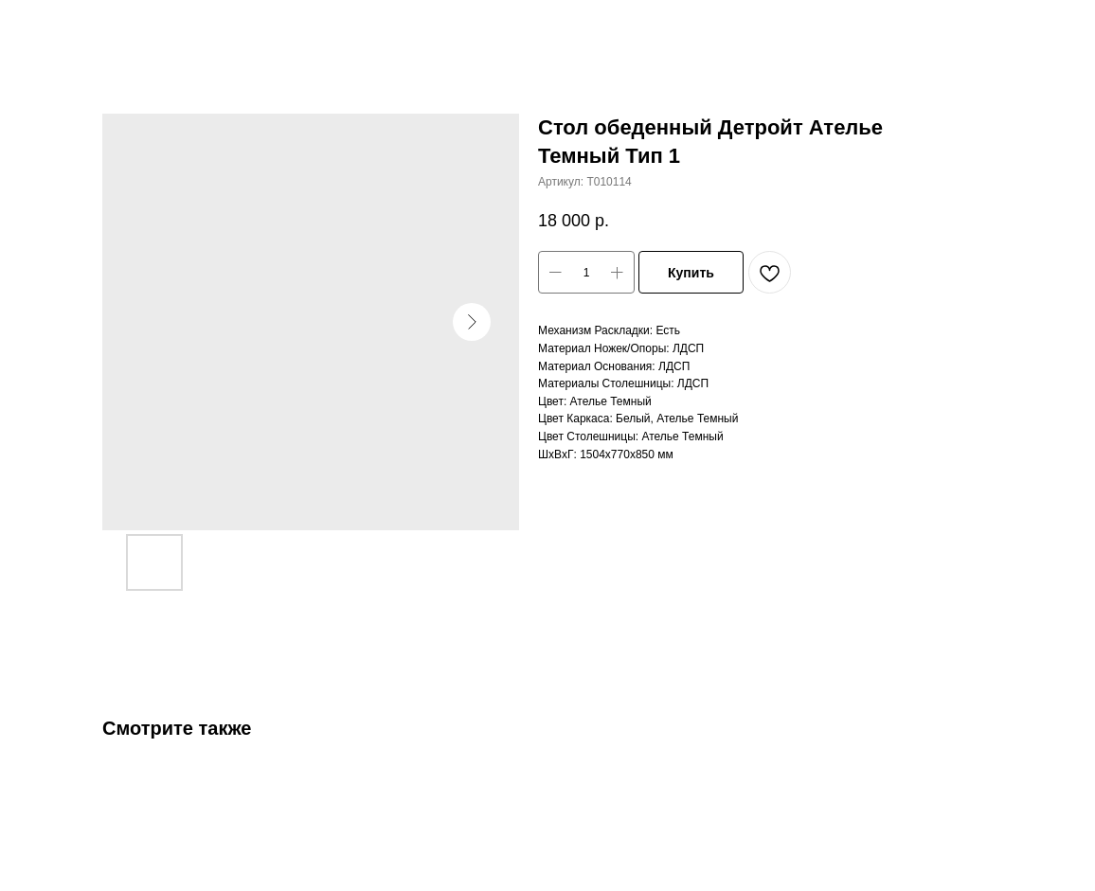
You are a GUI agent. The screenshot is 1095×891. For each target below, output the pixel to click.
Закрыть (55, 27)
